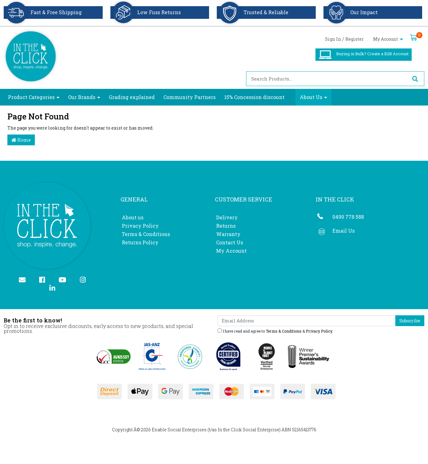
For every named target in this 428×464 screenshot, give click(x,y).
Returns (226, 225)
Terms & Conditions (146, 234)
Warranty (228, 234)
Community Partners (189, 97)
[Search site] (415, 79)
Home (21, 140)
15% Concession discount (254, 97)
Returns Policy (140, 242)
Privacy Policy (140, 225)
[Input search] (326, 78)
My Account (388, 39)
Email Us (343, 230)
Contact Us (229, 242)
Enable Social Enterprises (179, 430)
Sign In (333, 39)
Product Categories (31, 97)
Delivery (227, 217)
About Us (311, 97)
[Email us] (25, 280)
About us (132, 217)
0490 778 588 (348, 216)
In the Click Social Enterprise (248, 430)
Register (354, 39)
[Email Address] (307, 320)
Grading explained (132, 97)
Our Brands (81, 97)
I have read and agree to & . (275, 331)
